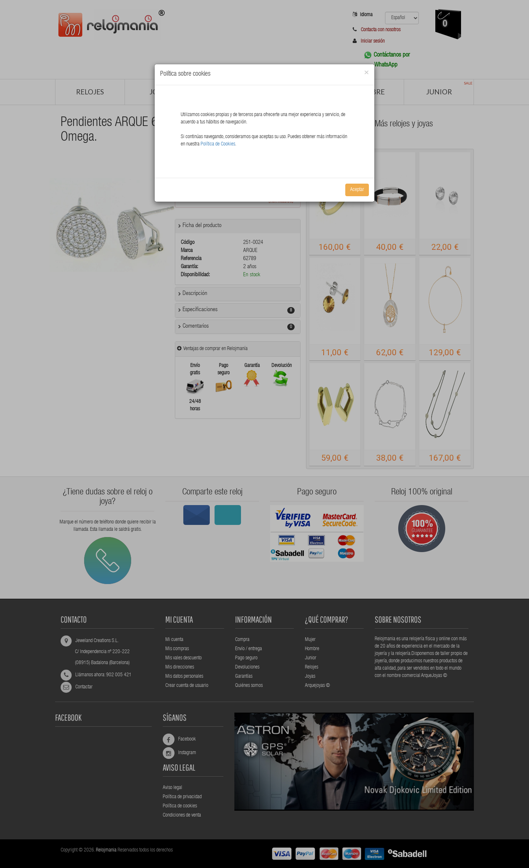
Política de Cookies (218, 144)
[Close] (366, 73)
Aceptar (357, 189)
